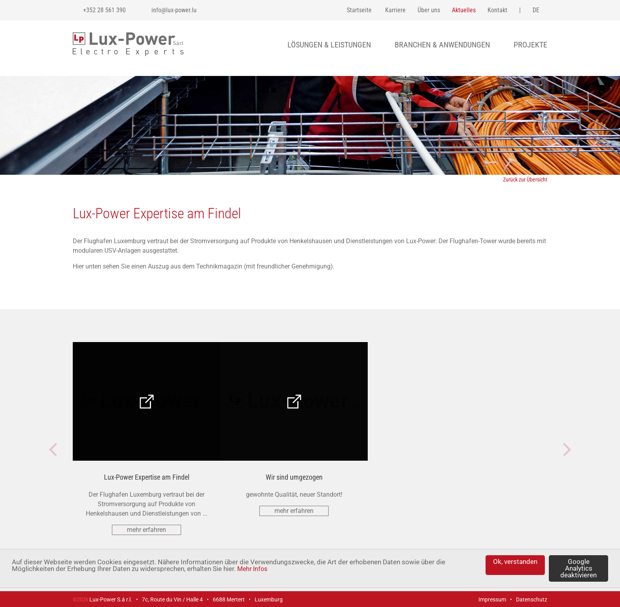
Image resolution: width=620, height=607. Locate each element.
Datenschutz (531, 599)
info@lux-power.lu (174, 10)
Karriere (395, 10)
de (536, 10)
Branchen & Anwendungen (442, 44)
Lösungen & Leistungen (329, 44)
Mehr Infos (252, 569)
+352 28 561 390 (104, 10)
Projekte (530, 44)
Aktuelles (464, 10)
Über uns (429, 10)
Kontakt (497, 10)
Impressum (492, 599)
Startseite (359, 10)
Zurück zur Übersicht (525, 179)
